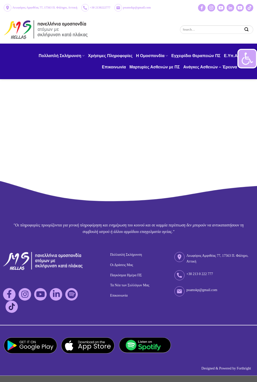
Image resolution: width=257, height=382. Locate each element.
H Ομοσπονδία (152, 55)
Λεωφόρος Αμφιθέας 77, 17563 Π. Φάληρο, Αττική (44, 7)
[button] (247, 58)
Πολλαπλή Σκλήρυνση (62, 55)
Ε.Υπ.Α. (231, 56)
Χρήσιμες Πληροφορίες (110, 56)
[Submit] (246, 29)
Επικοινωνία (114, 67)
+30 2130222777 (100, 7)
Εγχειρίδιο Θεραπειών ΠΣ (196, 56)
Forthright (244, 368)
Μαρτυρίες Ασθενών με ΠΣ (155, 67)
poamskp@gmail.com (137, 7)
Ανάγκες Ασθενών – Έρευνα (211, 67)
